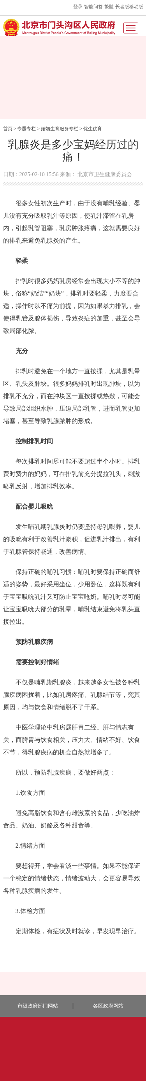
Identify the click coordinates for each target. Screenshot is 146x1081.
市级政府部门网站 (38, 1006)
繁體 (109, 6)
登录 (78, 6)
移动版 (136, 6)
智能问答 (93, 6)
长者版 (122, 6)
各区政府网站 (108, 1006)
